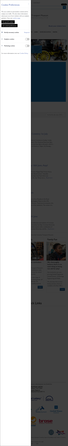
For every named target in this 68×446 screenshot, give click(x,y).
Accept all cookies (8, 22)
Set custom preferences (9, 26)
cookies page (16, 18)
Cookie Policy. (24, 53)
